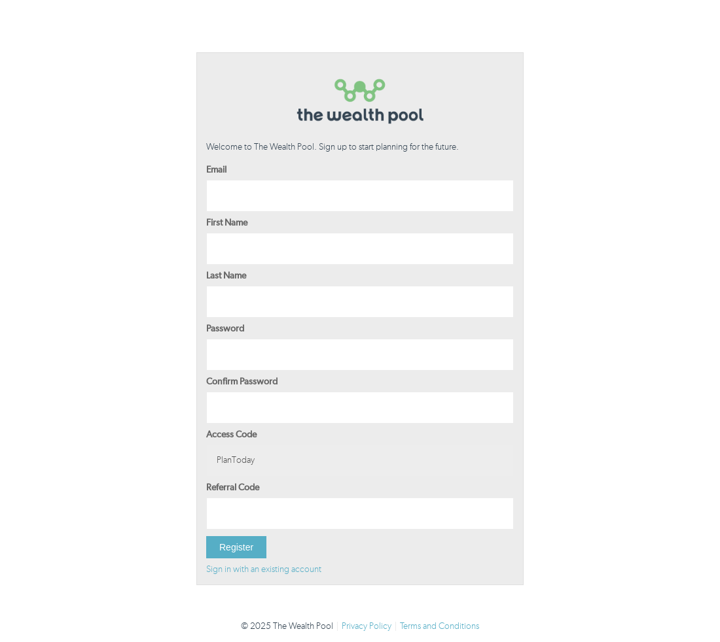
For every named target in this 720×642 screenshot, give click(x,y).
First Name (226, 223)
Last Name (226, 275)
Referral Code (232, 487)
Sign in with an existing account (263, 569)
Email (216, 170)
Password (225, 328)
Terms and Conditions (439, 626)
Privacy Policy (366, 626)
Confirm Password (242, 381)
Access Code (231, 434)
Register (236, 547)
